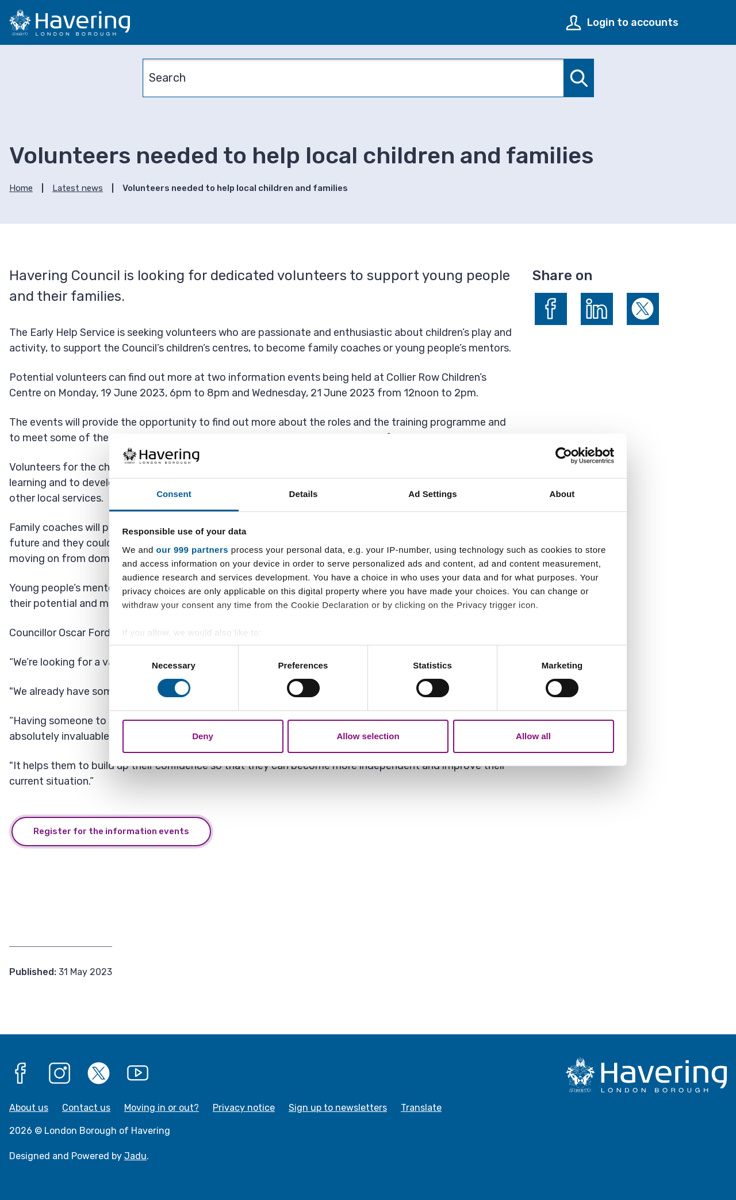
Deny (202, 736)
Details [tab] (303, 494)
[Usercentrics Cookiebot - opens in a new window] (563, 455)
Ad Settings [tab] (432, 494)
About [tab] (562, 494)
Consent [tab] (173, 494)
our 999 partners (192, 550)
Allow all (533, 736)
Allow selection (367, 736)
